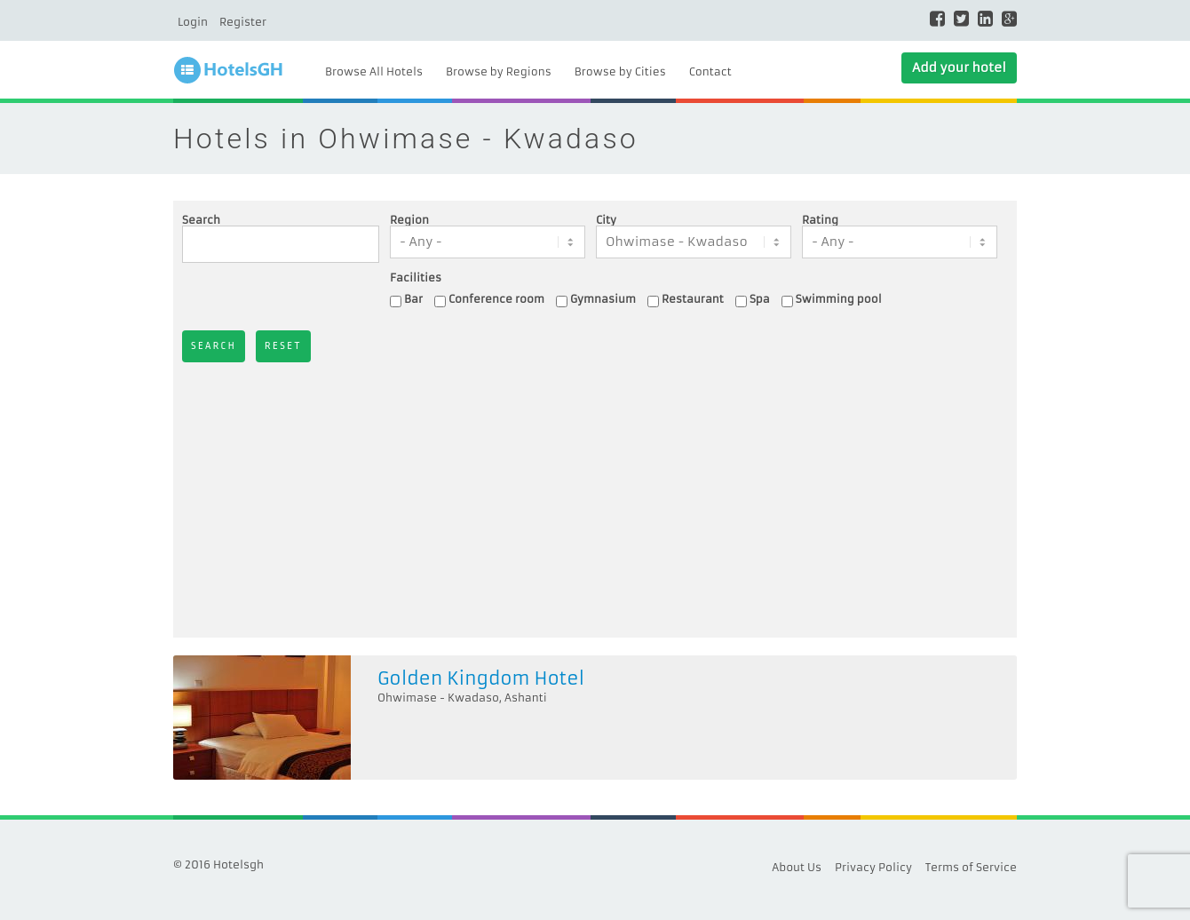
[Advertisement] (595, 495)
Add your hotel (959, 67)
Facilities (415, 278)
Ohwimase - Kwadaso (438, 697)
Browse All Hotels (374, 71)
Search (201, 220)
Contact (710, 71)
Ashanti (525, 697)
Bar (413, 298)
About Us (796, 867)
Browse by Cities (620, 71)
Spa (760, 298)
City (606, 220)
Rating (820, 220)
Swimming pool (839, 298)
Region (409, 220)
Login (193, 21)
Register (242, 21)
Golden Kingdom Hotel (480, 678)
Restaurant (693, 298)
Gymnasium (603, 298)
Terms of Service (971, 867)
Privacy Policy (873, 867)
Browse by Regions (498, 71)
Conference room (496, 298)
